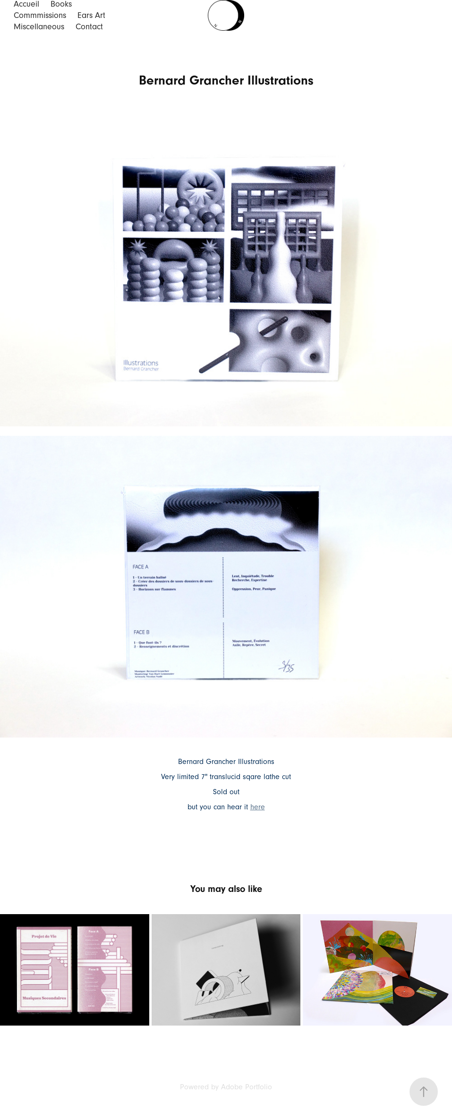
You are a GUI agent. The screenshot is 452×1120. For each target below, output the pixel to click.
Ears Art (91, 15)
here (257, 807)
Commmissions (40, 15)
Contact (89, 27)
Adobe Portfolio (246, 1087)
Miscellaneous (39, 27)
